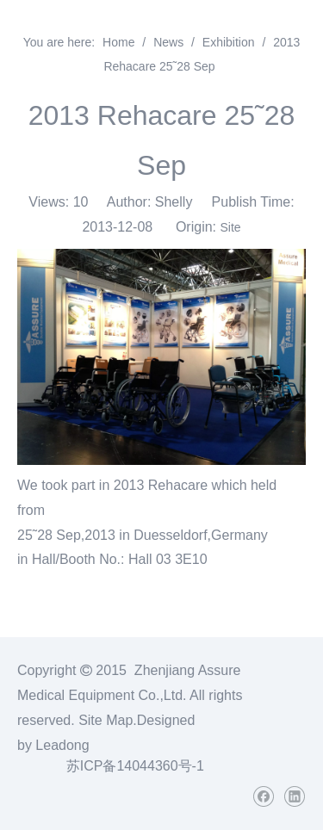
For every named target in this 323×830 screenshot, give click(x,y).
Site (230, 227)
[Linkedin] (294, 796)
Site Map (105, 720)
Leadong (62, 745)
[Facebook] (263, 796)
